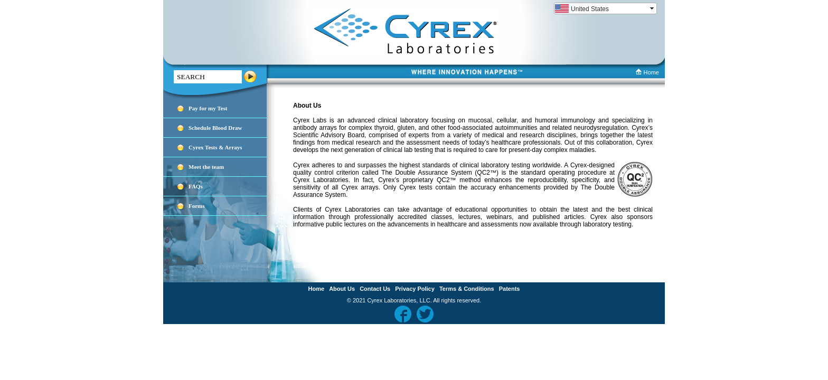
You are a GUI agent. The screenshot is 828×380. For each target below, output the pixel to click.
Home (647, 72)
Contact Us (375, 289)
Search (250, 77)
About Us (342, 289)
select (652, 8)
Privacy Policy (415, 289)
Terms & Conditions (466, 289)
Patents (509, 289)
